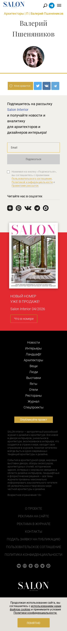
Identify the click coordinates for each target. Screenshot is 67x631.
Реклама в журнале (33, 524)
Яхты (33, 384)
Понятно (33, 623)
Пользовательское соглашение (33, 547)
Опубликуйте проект (33, 419)
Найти (45, 6)
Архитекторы (14, 13)
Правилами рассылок (25, 185)
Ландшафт (33, 354)
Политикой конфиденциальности (32, 182)
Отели (33, 389)
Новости (33, 342)
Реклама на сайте (33, 516)
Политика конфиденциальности (33, 554)
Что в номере (24, 319)
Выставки (33, 378)
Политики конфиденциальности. (35, 613)
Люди (33, 372)
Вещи (34, 366)
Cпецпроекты (34, 407)
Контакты (33, 531)
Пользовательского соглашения (32, 178)
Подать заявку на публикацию (33, 539)
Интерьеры (33, 348)
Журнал (33, 401)
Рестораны (33, 395)
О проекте (33, 508)
